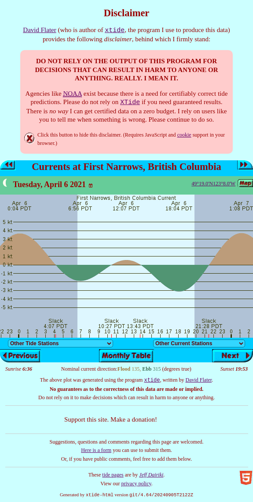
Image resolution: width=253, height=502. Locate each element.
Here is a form (96, 450)
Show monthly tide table (126, 355)
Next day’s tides (245, 165)
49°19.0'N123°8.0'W (213, 184)
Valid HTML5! (246, 478)
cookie (184, 135)
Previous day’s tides (8, 165)
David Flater (39, 29)
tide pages (112, 475)
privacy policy (136, 483)
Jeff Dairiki (151, 475)
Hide (29, 138)
